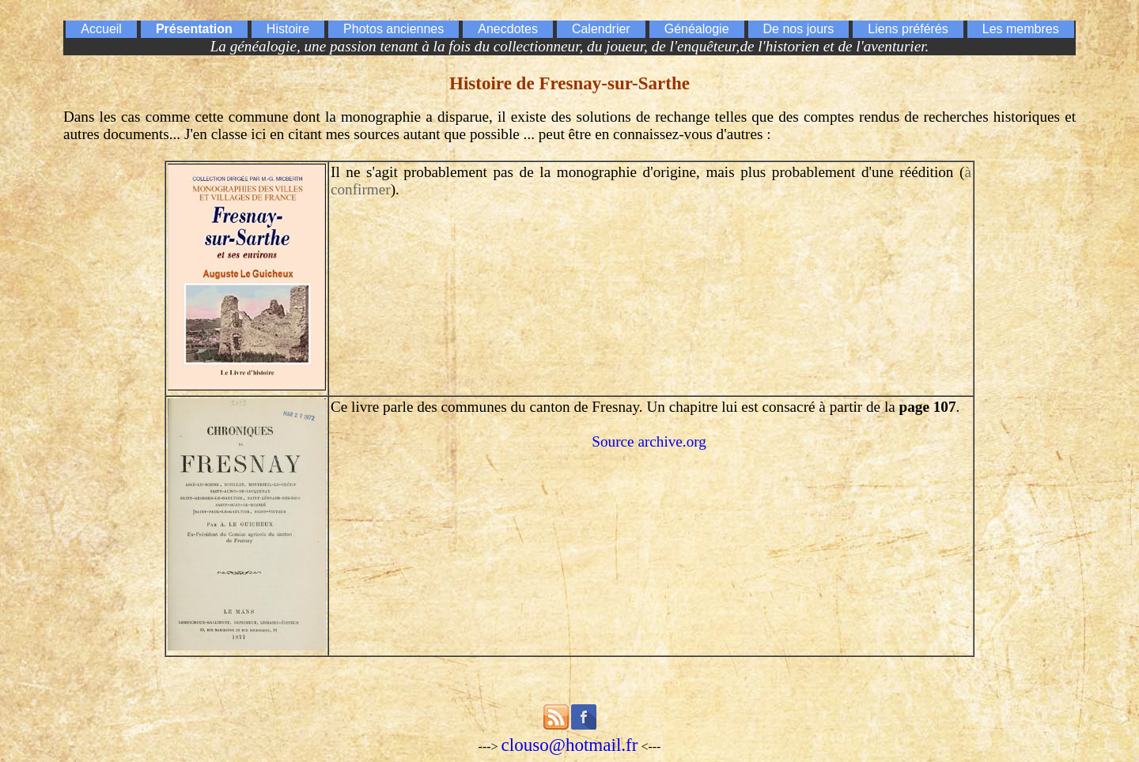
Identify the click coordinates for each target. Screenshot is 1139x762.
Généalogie (696, 29)
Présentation (194, 29)
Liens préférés (908, 29)
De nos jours (798, 29)
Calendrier (601, 29)
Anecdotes (508, 29)
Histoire (288, 29)
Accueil (101, 29)
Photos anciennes (393, 29)
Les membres (1020, 29)
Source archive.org (649, 441)
